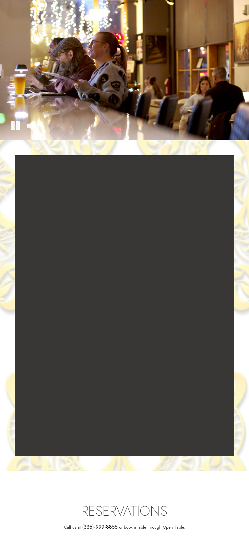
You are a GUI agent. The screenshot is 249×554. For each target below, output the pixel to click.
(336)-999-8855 (100, 527)
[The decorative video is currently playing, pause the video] (15, 126)
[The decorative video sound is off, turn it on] (30, 126)
